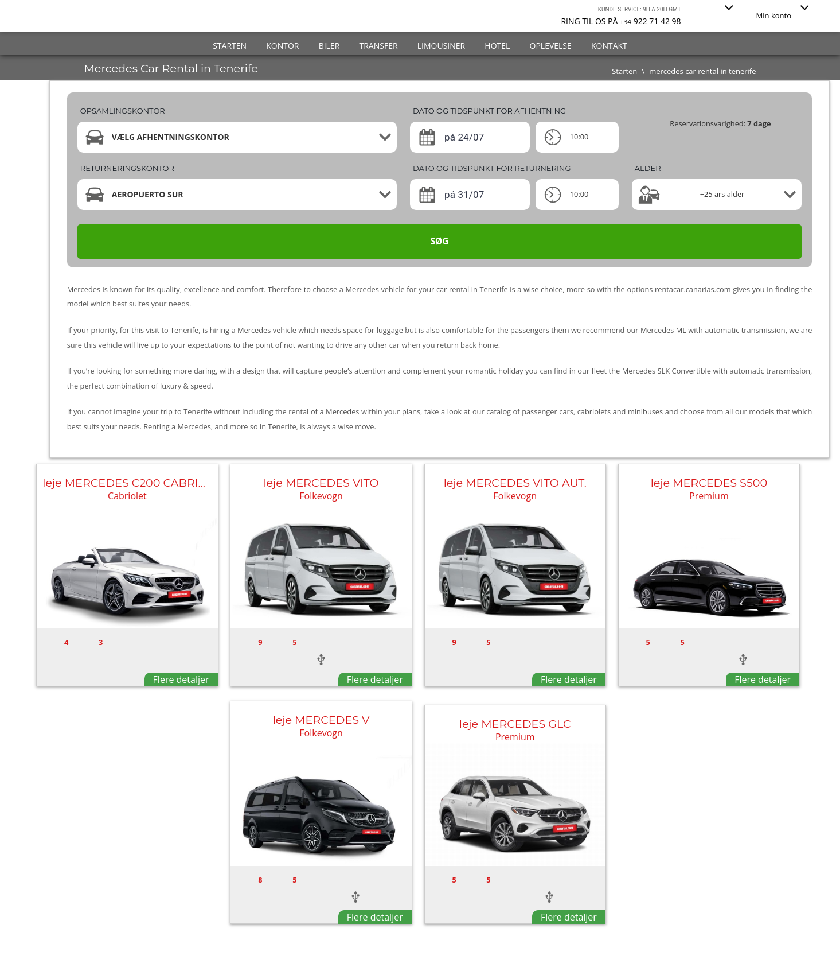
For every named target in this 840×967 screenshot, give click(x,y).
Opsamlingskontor (122, 110)
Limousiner (441, 45)
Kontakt (609, 45)
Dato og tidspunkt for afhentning (489, 110)
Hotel (497, 45)
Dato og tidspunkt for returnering (492, 168)
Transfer (379, 45)
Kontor (282, 45)
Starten (230, 45)
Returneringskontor (127, 168)
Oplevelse (551, 45)
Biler (329, 45)
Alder (648, 168)
